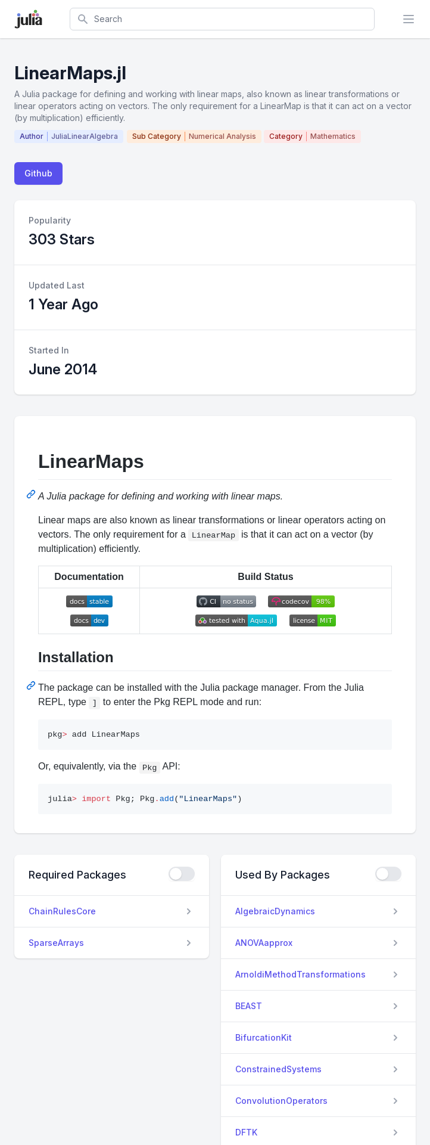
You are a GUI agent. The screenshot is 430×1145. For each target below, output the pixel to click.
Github (38, 173)
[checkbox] (182, 874)
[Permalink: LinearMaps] (32, 494)
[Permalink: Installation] (32, 685)
